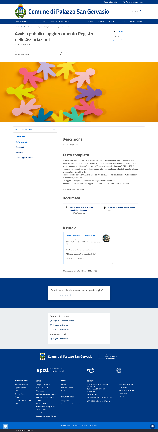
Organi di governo (20, 387)
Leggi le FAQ (123, 387)
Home (17, 27)
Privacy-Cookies (66, 425)
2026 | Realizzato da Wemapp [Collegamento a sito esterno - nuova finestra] (24, 430)
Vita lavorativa (40, 391)
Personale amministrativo (23, 400)
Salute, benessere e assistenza (46, 416)
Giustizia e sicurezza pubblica (45, 406)
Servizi (38, 381)
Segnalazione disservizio (126, 390)
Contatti (90, 381)
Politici (17, 397)
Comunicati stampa (67, 387)
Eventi (63, 391)
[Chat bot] (152, 426)
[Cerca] (141, 11)
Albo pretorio (65, 401)
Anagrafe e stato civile (43, 384)
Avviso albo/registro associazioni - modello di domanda (83, 209)
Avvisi (30, 27)
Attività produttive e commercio (46, 394)
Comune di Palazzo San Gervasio (68, 11)
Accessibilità (123, 393)
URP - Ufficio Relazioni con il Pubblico (99, 401)
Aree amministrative (21, 384)
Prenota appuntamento (126, 384)
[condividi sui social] (118, 31)
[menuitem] (89, 21)
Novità (23, 27)
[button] (132, 2)
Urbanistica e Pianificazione (45, 397)
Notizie (63, 384)
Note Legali (76, 425)
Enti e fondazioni (20, 394)
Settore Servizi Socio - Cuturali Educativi (81, 235)
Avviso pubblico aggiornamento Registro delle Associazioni (54, 27)
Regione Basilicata (110, 2)
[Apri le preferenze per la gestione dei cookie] (5, 426)
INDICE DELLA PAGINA (23, 129)
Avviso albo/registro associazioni (121, 207)
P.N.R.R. (121, 397)
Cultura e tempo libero (43, 388)
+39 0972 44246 (92, 394)
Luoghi (17, 403)
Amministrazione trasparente (70, 404)
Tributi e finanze (41, 410)
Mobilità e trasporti (42, 403)
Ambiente (39, 413)
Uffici (16, 391)
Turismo (38, 400)
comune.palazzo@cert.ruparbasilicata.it (99, 397)
